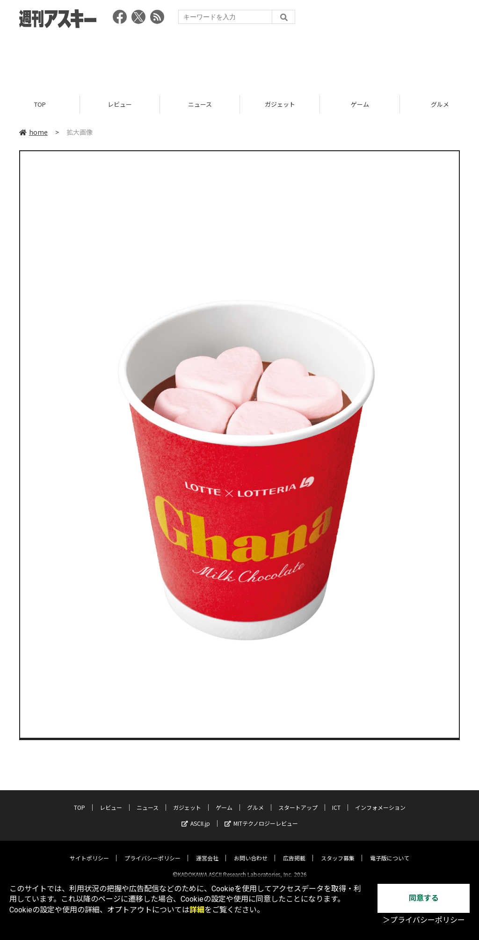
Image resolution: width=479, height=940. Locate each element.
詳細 (196, 909)
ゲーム (360, 104)
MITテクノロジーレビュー (261, 815)
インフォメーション (380, 799)
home (33, 132)
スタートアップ (298, 799)
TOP (40, 104)
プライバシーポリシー (152, 850)
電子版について (389, 850)
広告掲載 (294, 850)
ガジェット (280, 104)
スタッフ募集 (338, 850)
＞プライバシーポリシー (424, 920)
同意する (424, 898)
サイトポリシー (89, 850)
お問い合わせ (251, 850)
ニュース (200, 104)
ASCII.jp (195, 815)
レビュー (120, 104)
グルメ (255, 799)
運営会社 (207, 850)
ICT (336, 799)
